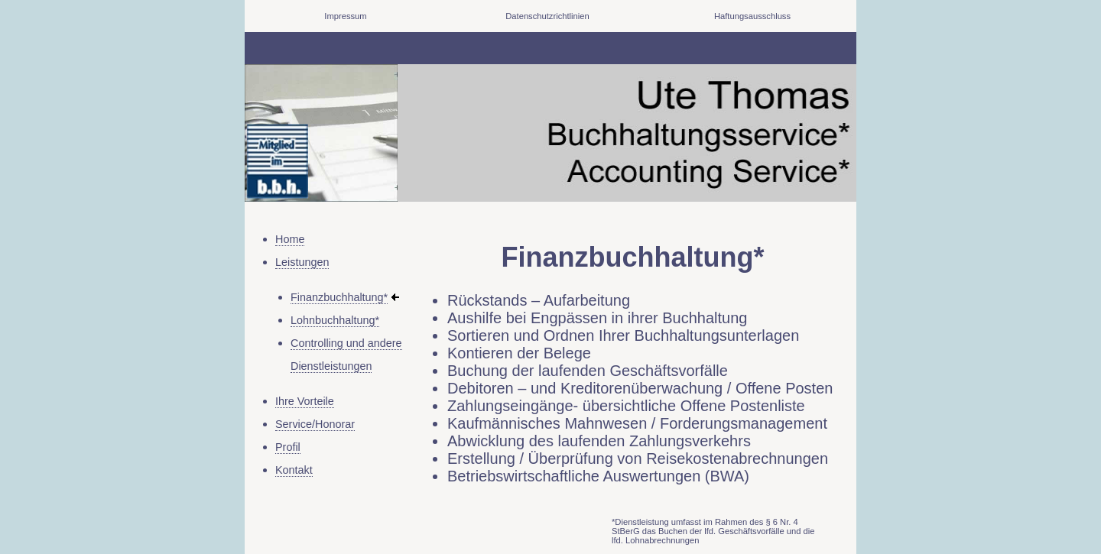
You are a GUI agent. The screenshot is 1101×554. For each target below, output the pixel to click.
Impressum (345, 16)
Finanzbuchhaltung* (339, 297)
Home (289, 239)
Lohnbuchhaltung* (335, 320)
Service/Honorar (315, 424)
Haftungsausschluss (752, 16)
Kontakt (294, 470)
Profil (287, 447)
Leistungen (302, 262)
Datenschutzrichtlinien (547, 16)
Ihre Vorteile (304, 401)
